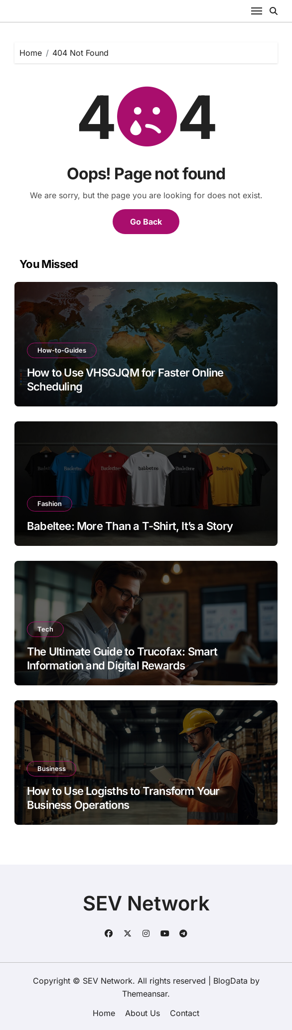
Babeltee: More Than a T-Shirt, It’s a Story (130, 525)
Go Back (146, 222)
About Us (142, 1013)
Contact (184, 1013)
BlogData (230, 981)
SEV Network (146, 903)
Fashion (49, 504)
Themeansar (144, 994)
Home (104, 1013)
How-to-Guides (61, 350)
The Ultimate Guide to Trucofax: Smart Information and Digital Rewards (122, 658)
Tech (45, 629)
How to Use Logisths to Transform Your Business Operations (123, 798)
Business (51, 768)
